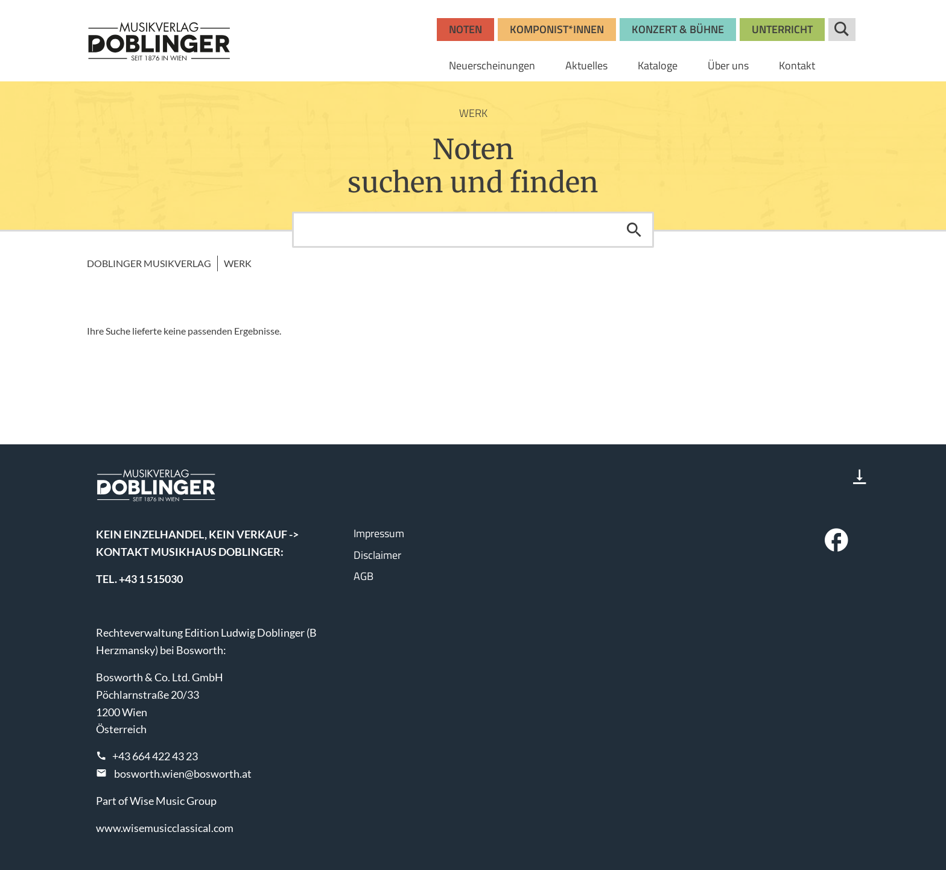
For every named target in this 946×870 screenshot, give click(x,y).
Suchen (634, 229)
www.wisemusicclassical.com (164, 827)
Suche (842, 29)
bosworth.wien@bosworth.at (183, 773)
